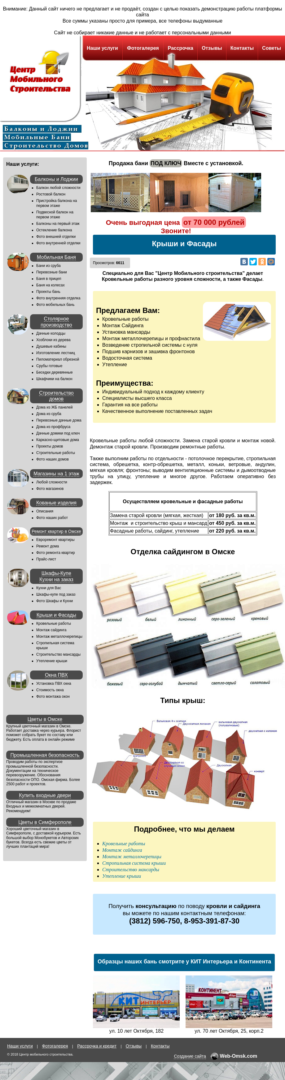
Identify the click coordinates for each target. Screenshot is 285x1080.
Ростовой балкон (50, 194)
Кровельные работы (53, 623)
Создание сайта (190, 1056)
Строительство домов (56, 395)
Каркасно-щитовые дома (57, 440)
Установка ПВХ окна (53, 683)
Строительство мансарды (58, 654)
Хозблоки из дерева (53, 340)
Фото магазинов (50, 488)
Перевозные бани (51, 272)
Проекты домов (49, 446)
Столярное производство (56, 321)
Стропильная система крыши (134, 863)
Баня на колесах (50, 285)
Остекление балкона (54, 230)
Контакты (242, 48)
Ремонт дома (47, 546)
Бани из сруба (48, 266)
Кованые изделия (56, 502)
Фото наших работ (52, 518)
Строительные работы (55, 453)
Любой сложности (51, 482)
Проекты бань (48, 291)
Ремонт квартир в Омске (56, 531)
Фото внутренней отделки (58, 243)
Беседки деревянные (54, 372)
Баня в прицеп (48, 278)
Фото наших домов (52, 459)
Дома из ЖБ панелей (54, 407)
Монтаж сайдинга (51, 630)
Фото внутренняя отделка (58, 298)
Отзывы (212, 48)
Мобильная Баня (56, 257)
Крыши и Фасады (56, 615)
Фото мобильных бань (55, 304)
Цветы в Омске (45, 719)
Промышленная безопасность (44, 755)
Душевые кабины (51, 346)
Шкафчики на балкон (54, 379)
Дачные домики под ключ (58, 433)
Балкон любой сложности (58, 188)
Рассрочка (180, 48)
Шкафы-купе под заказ (56, 594)
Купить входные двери (45, 795)
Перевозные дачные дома (58, 420)
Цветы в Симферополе (45, 822)
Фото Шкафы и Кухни (54, 601)
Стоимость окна (50, 690)
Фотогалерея (143, 48)
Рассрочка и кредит (96, 1046)
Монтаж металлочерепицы (59, 636)
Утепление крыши (51, 661)
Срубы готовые (49, 366)
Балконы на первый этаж (58, 223)
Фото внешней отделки (56, 236)
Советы (271, 48)
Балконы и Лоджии (56, 179)
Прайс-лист (46, 559)
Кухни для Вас (48, 588)
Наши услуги (102, 48)
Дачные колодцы (50, 333)
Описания (44, 511)
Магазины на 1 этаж (56, 473)
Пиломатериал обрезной (57, 359)
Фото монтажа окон (53, 696)
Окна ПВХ (56, 675)
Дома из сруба (48, 414)
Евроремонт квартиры (55, 540)
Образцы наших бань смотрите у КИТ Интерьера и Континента (184, 961)
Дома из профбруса (53, 427)
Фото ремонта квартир (55, 553)
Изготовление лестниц (55, 353)
